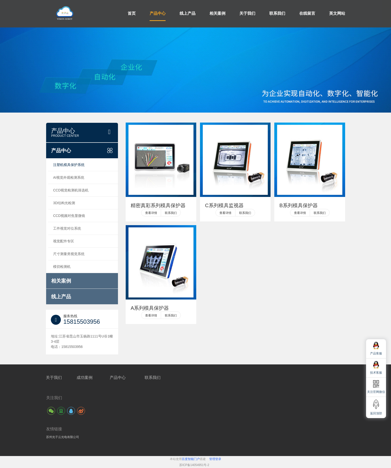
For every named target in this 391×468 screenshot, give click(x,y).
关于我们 (247, 13)
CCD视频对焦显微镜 (69, 216)
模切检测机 (62, 267)
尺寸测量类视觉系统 (69, 254)
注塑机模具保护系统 (69, 165)
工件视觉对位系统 (67, 228)
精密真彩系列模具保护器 (158, 205)
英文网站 (337, 13)
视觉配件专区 (63, 241)
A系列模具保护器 (150, 308)
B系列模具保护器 (298, 205)
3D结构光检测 (64, 203)
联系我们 (277, 13)
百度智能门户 (191, 459)
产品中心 (158, 13)
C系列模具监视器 (224, 205)
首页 (132, 13)
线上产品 (188, 13)
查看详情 (151, 213)
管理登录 (215, 459)
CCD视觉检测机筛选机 (71, 190)
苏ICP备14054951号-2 (194, 465)
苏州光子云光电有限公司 (62, 437)
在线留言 (307, 13)
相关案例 (217, 13)
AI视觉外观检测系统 (68, 177)
